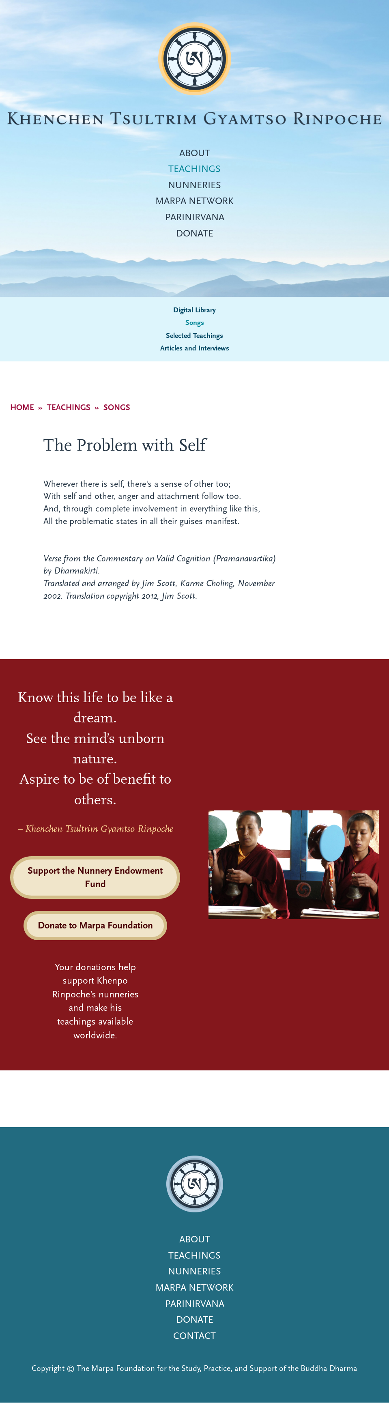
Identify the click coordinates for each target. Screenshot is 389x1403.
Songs (194, 322)
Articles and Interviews (194, 348)
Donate (194, 233)
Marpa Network (194, 200)
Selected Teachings (194, 335)
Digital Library (194, 310)
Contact (194, 1335)
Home (22, 407)
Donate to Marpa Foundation (95, 925)
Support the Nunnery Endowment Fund (95, 877)
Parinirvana (194, 217)
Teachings (194, 168)
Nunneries (194, 185)
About (194, 153)
